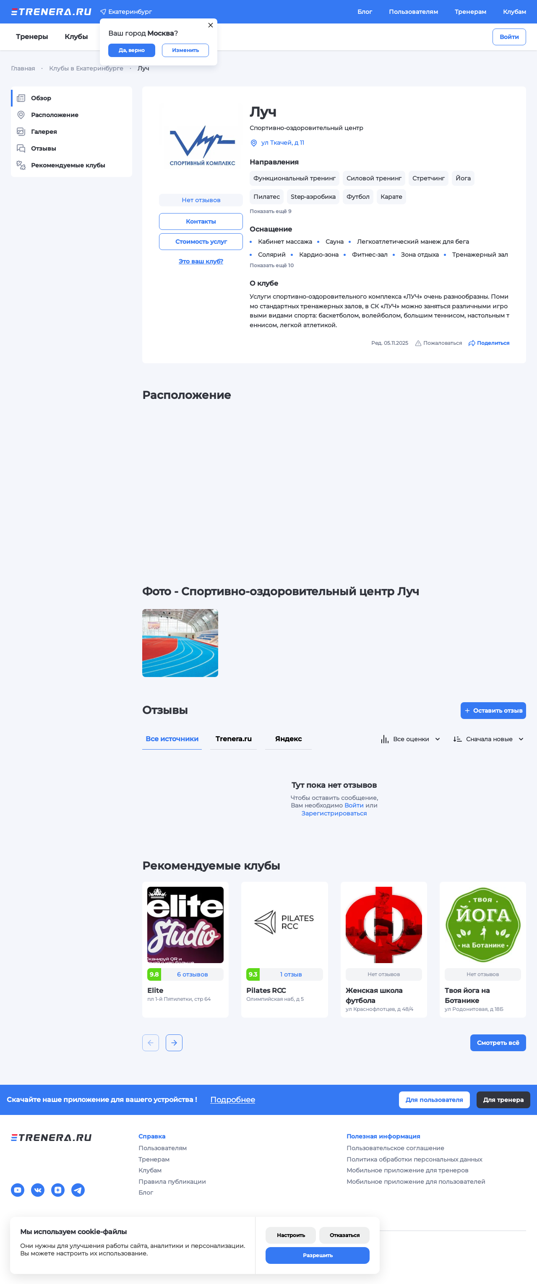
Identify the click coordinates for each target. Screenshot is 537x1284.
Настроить (291, 1235)
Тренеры (32, 37)
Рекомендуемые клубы (60, 165)
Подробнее (232, 1099)
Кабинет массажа (285, 241)
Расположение (47, 115)
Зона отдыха (420, 254)
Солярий (272, 254)
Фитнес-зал (370, 254)
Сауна (335, 241)
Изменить (185, 50)
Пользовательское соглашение (395, 1148)
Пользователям (413, 11)
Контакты (201, 221)
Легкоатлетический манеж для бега (413, 241)
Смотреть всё (498, 1043)
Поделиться (489, 343)
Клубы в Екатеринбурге (86, 68)
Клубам (514, 11)
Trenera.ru (234, 739)
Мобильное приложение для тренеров (408, 1170)
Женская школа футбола (374, 996)
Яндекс (288, 739)
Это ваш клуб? (201, 261)
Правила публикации (172, 1181)
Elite (155, 991)
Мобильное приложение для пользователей (416, 1181)
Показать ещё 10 (272, 265)
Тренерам (470, 11)
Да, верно (132, 50)
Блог (364, 11)
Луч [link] (143, 68)
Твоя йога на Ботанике (467, 996)
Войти (509, 37)
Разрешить (318, 1255)
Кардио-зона (319, 254)
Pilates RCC (266, 991)
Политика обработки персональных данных (414, 1159)
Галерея (36, 132)
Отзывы (36, 148)
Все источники (172, 739)
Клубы (76, 37)
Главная (23, 68)
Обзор (33, 98)
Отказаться (345, 1235)
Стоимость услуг (201, 241)
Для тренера (503, 1100)
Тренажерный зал (480, 254)
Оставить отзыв (493, 710)
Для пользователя (434, 1100)
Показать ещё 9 (271, 211)
